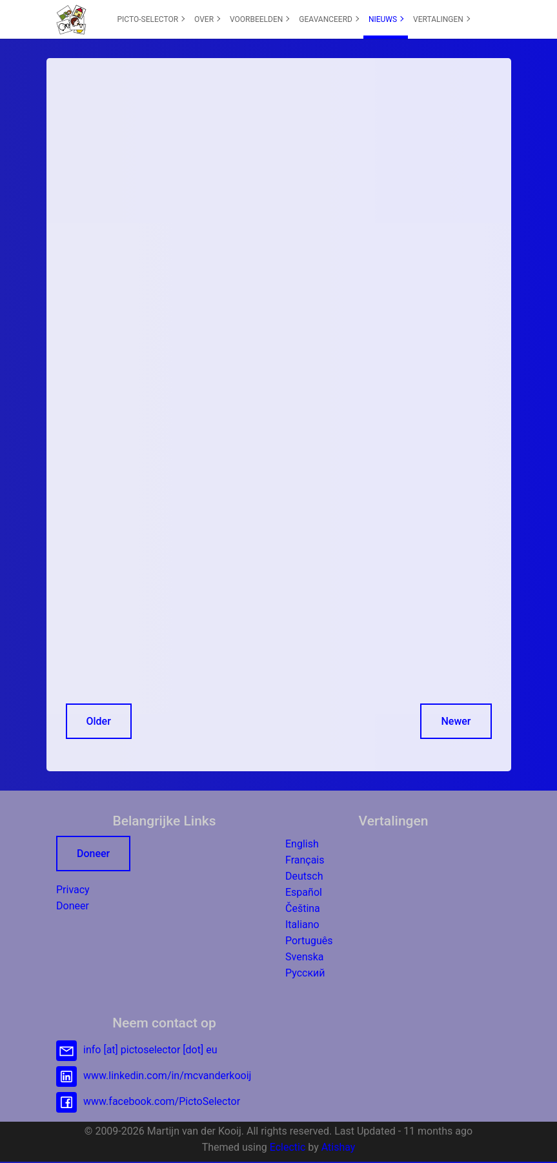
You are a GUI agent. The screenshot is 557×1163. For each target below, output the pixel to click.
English (302, 844)
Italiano (302, 924)
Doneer (93, 853)
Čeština (302, 908)
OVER (207, 19)
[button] (71, 19)
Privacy (73, 890)
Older (98, 721)
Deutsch (304, 876)
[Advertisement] (279, 167)
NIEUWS (386, 19)
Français (305, 860)
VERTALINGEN (441, 19)
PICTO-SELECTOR (151, 19)
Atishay (338, 1147)
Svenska (304, 957)
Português (309, 941)
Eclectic (288, 1147)
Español (303, 892)
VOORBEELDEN (260, 19)
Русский (305, 973)
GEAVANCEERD (329, 19)
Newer (456, 721)
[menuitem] (151, 19)
